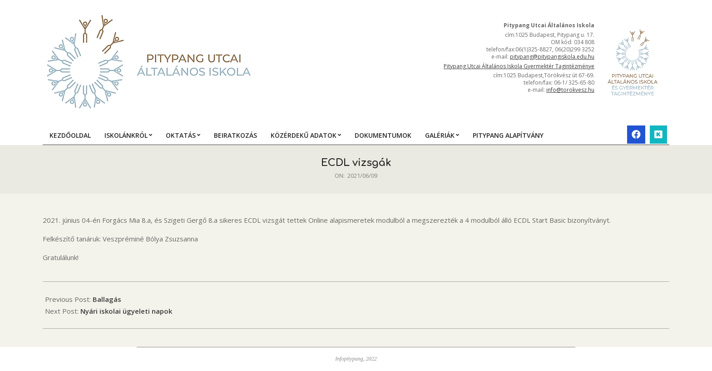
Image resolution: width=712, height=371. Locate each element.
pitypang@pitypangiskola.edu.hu (552, 56)
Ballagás (107, 299)
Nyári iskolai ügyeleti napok (126, 311)
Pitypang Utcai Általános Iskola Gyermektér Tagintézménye (519, 66)
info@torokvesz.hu (570, 90)
